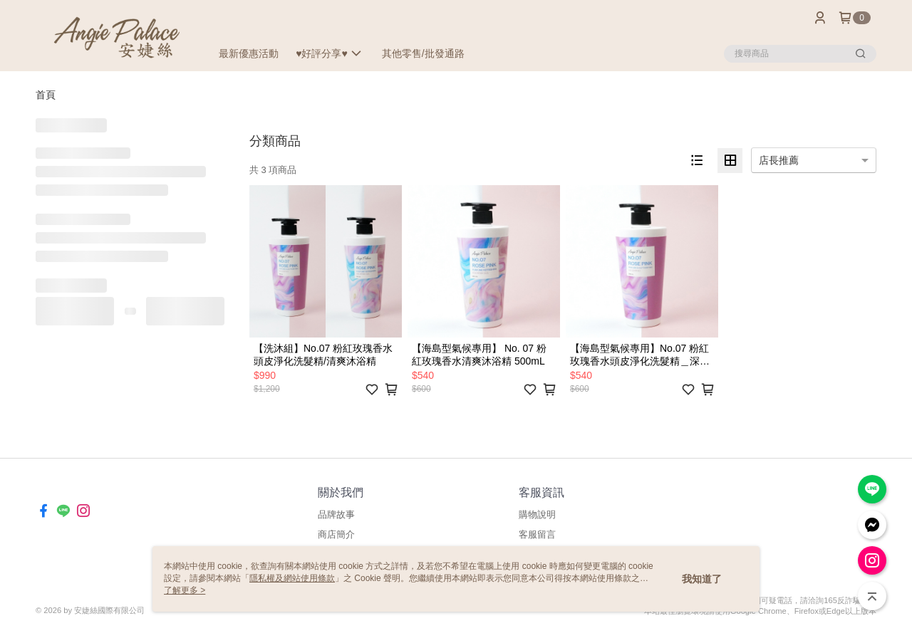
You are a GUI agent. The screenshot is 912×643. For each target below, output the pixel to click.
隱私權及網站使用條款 (292, 578)
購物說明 (537, 514)
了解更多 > (184, 590)
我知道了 (702, 579)
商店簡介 (336, 534)
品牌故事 (336, 514)
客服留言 (537, 534)
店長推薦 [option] (779, 160)
